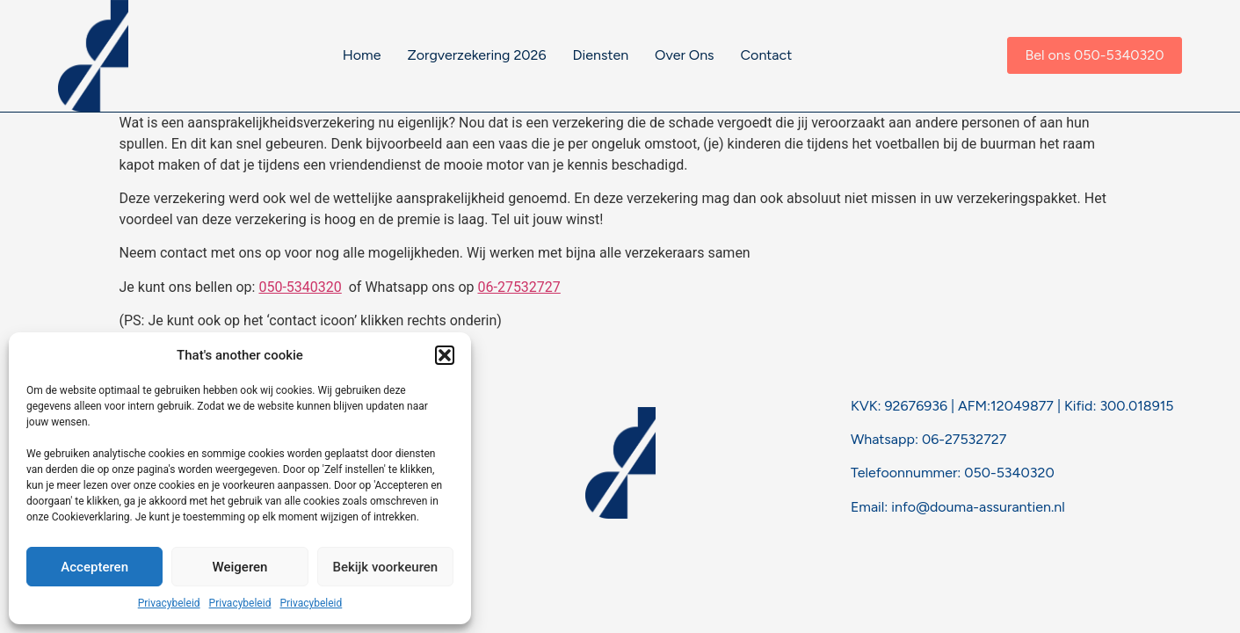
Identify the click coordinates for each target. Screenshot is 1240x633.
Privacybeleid (169, 603)
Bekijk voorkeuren (385, 567)
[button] (444, 355)
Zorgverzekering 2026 (476, 55)
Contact (767, 55)
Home (362, 55)
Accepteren (94, 567)
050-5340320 (299, 287)
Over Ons (684, 55)
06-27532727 (518, 287)
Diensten (601, 55)
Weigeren (240, 567)
